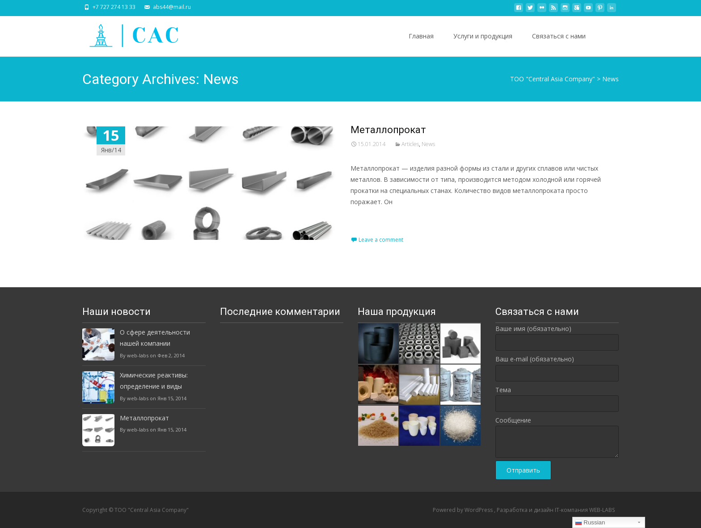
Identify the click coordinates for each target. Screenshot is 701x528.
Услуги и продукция (482, 36)
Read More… (370, 218)
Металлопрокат (388, 129)
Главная (421, 36)
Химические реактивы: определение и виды (154, 380)
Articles (410, 144)
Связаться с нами (559, 36)
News (428, 144)
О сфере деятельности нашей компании (155, 338)
